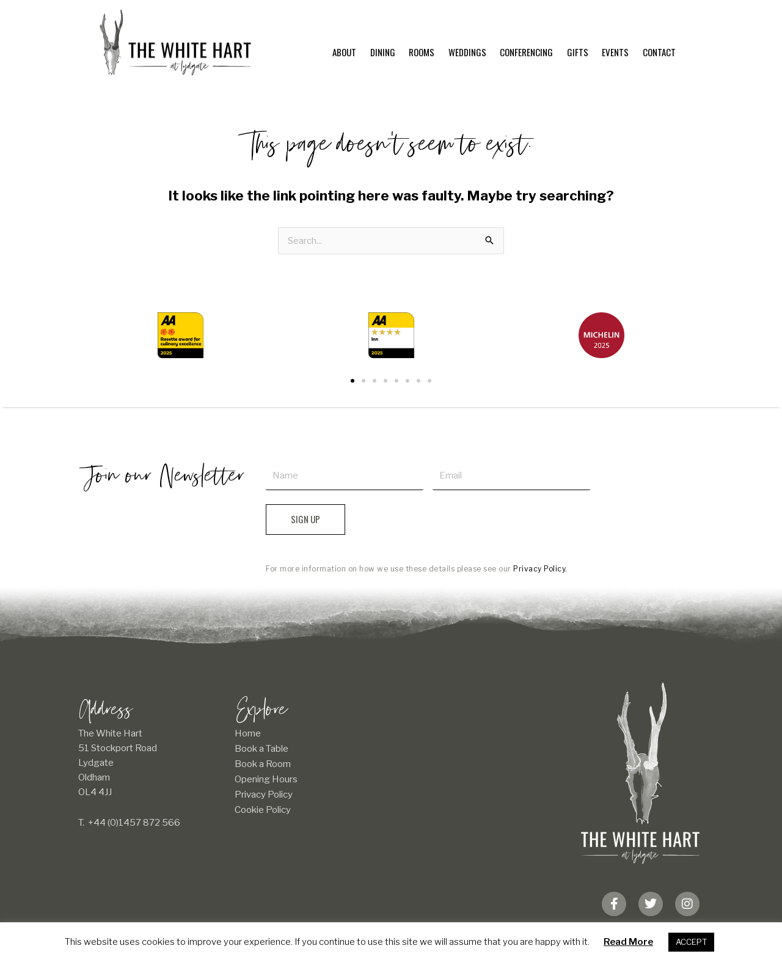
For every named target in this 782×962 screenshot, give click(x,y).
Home (248, 733)
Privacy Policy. (540, 568)
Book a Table (261, 748)
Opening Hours (266, 779)
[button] (352, 381)
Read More (628, 941)
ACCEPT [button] (691, 942)
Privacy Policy (264, 794)
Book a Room (263, 763)
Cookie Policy (263, 809)
